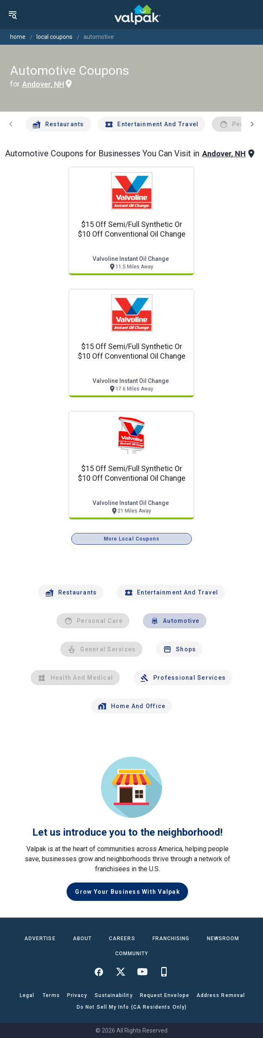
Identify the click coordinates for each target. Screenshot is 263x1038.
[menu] (12, 14)
